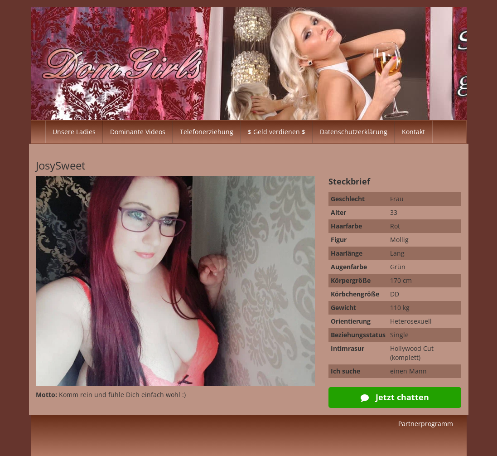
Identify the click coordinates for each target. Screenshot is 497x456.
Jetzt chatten (395, 397)
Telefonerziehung (206, 131)
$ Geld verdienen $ (276, 131)
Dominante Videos (137, 131)
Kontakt (413, 131)
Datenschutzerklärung (353, 131)
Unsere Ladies (74, 131)
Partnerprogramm (425, 423)
